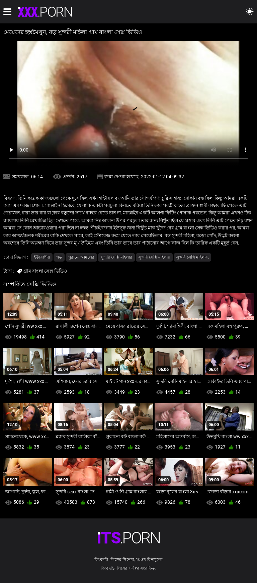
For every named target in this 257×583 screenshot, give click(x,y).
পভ (59, 257)
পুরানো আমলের (81, 257)
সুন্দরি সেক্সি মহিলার (116, 257)
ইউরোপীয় (42, 257)
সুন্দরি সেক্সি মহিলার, (192, 257)
